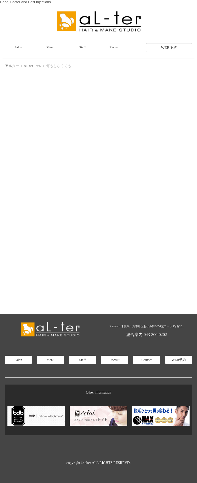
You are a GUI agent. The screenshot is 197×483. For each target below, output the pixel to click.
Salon (18, 47)
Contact (146, 360)
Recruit (114, 47)
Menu (50, 47)
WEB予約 (169, 47)
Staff (82, 47)
